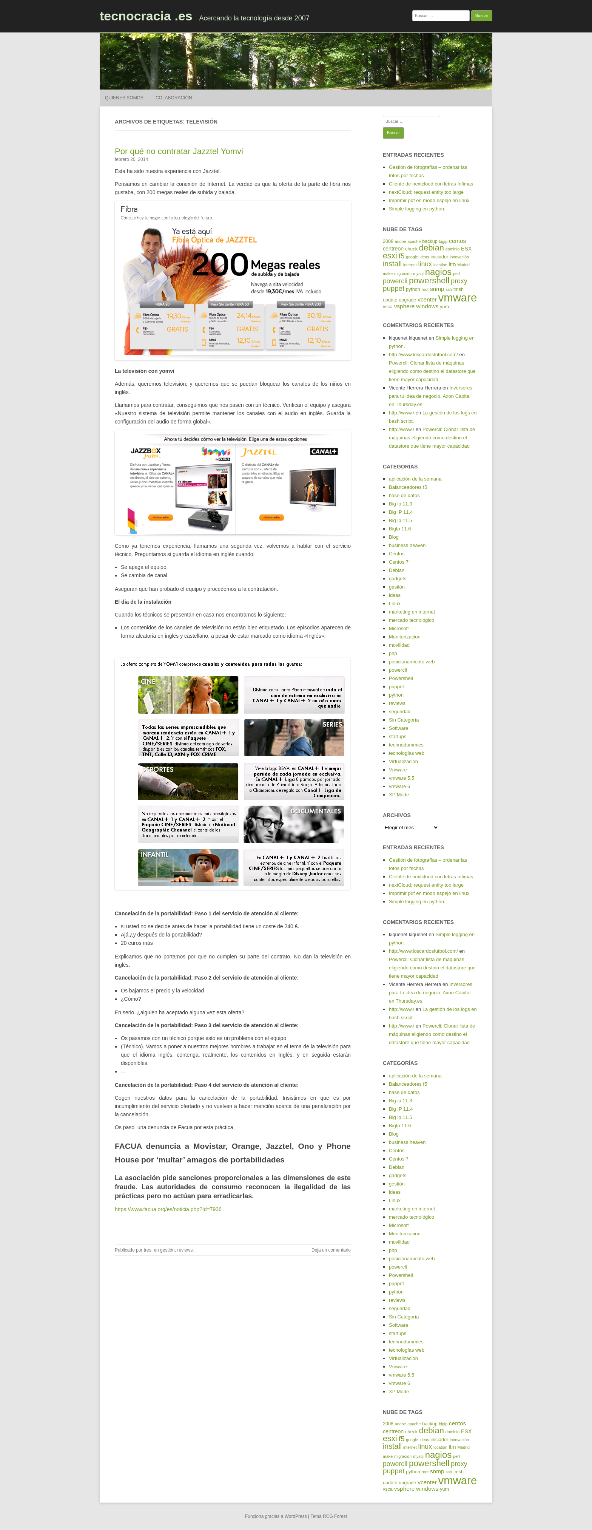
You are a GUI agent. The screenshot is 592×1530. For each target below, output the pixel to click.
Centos (396, 553)
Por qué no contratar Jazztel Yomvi (179, 151)
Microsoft (399, 628)
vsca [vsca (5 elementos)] (388, 306)
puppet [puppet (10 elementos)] (393, 288)
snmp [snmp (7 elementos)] (437, 289)
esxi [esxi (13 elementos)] (390, 255)
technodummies (406, 745)
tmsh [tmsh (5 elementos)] (458, 289)
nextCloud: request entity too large (426, 192)
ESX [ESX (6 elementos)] (466, 249)
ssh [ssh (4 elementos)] (449, 289)
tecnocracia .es (146, 16)
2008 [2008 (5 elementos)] (388, 241)
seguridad (399, 711)
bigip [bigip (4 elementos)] (443, 241)
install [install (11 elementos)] (392, 264)
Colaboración (174, 97)
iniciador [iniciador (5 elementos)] (440, 257)
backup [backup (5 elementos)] (429, 241)
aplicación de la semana (415, 479)
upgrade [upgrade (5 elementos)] (407, 300)
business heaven (407, 545)
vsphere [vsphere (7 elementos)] (404, 306)
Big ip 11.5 (400, 520)
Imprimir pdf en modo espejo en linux (429, 200)
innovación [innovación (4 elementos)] (459, 257)
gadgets (397, 578)
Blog (394, 537)
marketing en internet (412, 612)
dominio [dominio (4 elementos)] (452, 249)
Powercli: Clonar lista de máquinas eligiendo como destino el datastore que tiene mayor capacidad (432, 371)
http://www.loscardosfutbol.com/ (423, 354)
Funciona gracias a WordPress (276, 1516)
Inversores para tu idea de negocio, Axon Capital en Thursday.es (430, 396)
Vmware (398, 770)
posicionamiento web (412, 662)
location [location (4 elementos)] (440, 265)
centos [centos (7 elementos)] (457, 241)
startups (397, 736)
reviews (185, 1250)
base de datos (404, 495)
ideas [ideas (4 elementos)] (424, 257)
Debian (396, 570)
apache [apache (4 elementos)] (414, 241)
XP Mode (399, 794)
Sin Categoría (404, 720)
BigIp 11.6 (400, 529)
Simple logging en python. (417, 209)
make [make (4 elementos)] (388, 273)
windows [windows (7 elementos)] (427, 306)
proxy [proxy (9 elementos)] (459, 281)
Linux (395, 603)
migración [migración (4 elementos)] (403, 273)
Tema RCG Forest (328, 1516)
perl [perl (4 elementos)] (456, 273)
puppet (396, 686)
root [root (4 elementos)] (425, 289)
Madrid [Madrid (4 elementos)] (463, 265)
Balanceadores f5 (408, 487)
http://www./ (401, 413)
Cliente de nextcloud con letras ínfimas (431, 184)
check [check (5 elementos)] (411, 249)
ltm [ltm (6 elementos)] (452, 264)
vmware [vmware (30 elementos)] (457, 297)
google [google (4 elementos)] (412, 257)
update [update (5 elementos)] (390, 300)
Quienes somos (124, 97)
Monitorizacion (405, 637)
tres (147, 1250)
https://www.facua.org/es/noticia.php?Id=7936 (168, 1209)
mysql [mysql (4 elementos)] (418, 273)
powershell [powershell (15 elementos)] (429, 280)
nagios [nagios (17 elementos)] (438, 272)
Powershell (401, 678)
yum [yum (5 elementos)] (444, 306)
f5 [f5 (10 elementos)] (402, 256)
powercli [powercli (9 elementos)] (395, 281)
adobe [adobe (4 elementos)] (400, 241)
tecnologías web (406, 753)
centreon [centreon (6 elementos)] (393, 249)
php (393, 653)
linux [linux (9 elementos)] (425, 264)
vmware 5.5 (401, 778)
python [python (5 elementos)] (413, 289)
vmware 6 (399, 786)
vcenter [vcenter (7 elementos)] (427, 299)
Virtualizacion (403, 761)
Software (398, 728)
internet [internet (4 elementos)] (410, 265)
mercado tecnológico (411, 620)
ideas (395, 595)
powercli (398, 670)
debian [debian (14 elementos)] (431, 247)
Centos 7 (399, 562)
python (396, 695)
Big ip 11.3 (400, 504)
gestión (167, 1250)
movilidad (399, 645)
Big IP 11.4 (401, 512)
